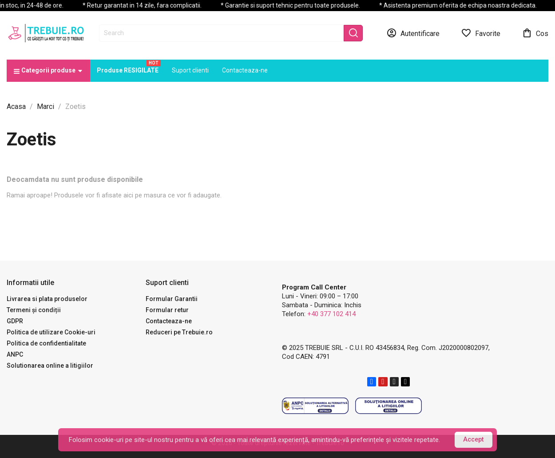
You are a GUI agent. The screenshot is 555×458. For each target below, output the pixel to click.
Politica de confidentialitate (46, 343)
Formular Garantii (172, 298)
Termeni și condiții (34, 309)
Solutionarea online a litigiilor (50, 365)
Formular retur (167, 309)
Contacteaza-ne (169, 321)
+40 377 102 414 (331, 314)
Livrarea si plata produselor (47, 298)
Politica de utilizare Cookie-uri (51, 332)
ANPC (15, 354)
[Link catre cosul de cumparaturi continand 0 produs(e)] (535, 33)
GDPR (15, 321)
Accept (473, 439)
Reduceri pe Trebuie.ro (179, 332)
